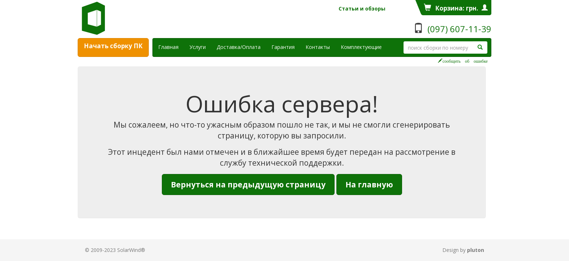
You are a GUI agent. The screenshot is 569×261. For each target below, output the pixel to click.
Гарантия (283, 47)
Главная (168, 47)
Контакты (318, 47)
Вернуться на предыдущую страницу (248, 184)
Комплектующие (361, 47)
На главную (369, 184)
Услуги (200, 46)
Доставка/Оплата (239, 47)
